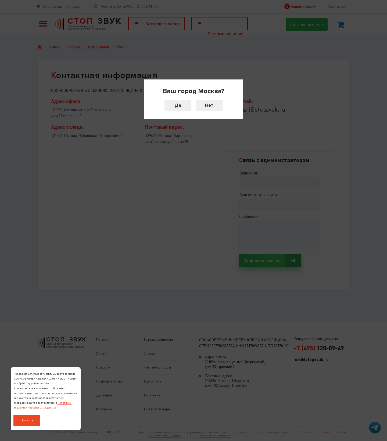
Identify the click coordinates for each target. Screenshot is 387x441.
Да (178, 105)
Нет (209, 105)
